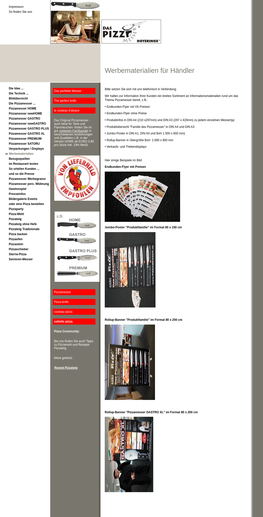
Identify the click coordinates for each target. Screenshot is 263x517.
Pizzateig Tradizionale (24, 229)
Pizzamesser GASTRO (24, 118)
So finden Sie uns (20, 12)
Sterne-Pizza (17, 254)
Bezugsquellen (19, 159)
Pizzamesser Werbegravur (27, 179)
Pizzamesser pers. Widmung (29, 184)
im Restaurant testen (23, 164)
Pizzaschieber (18, 249)
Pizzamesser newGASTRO (27, 123)
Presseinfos (17, 194)
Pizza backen (18, 234)
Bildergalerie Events (23, 199)
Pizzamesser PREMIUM (25, 138)
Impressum (16, 7)
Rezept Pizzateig (66, 368)
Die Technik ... (19, 93)
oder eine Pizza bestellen (26, 204)
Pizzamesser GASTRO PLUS (29, 128)
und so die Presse (21, 174)
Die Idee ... (16, 88)
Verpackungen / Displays (26, 148)
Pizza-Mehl (16, 214)
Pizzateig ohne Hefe (23, 224)
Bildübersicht (18, 98)
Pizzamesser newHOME (25, 113)
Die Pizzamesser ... (22, 103)
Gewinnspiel (17, 189)
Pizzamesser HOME (22, 108)
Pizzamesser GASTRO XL (27, 133)
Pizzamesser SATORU (24, 143)
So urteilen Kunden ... (24, 169)
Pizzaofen (16, 239)
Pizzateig (15, 219)
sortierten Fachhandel (73, 131)
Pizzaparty (16, 209)
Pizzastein (16, 244)
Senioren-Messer (21, 259)
